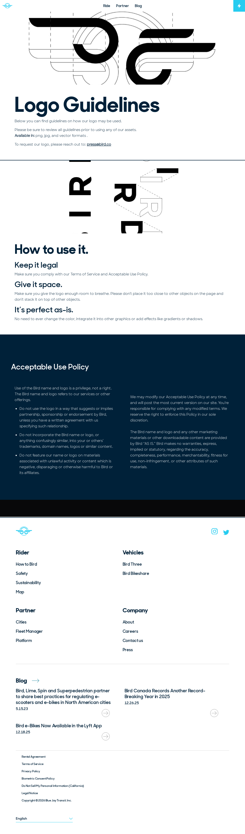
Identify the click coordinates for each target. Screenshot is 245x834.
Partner (26, 610)
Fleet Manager (29, 631)
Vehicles (133, 552)
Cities (21, 622)
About (128, 622)
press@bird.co (99, 144)
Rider (22, 552)
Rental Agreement (33, 757)
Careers (130, 631)
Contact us (133, 640)
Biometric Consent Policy (38, 779)
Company (135, 610)
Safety (22, 573)
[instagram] (214, 532)
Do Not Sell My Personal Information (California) (53, 786)
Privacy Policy (31, 771)
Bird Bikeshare (136, 573)
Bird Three (132, 564)
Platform (24, 640)
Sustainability (28, 582)
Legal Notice (30, 793)
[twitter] (226, 533)
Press (128, 649)
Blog (27, 680)
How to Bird (26, 564)
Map (20, 592)
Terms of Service (33, 764)
